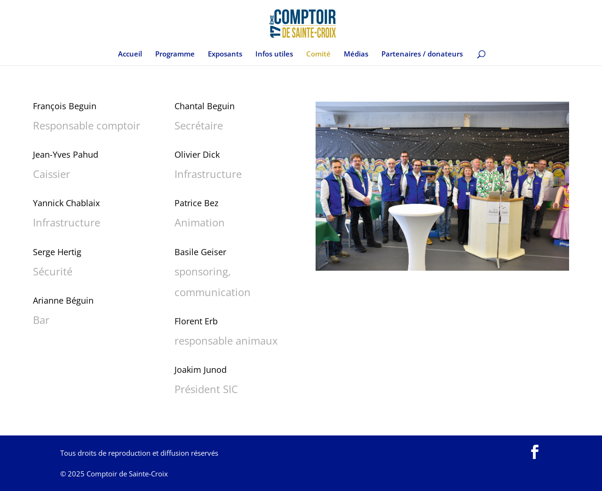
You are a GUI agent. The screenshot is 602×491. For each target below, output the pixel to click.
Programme (175, 54)
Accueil (130, 54)
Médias (356, 54)
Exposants (225, 54)
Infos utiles (274, 54)
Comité (318, 54)
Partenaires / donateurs (422, 54)
